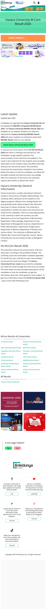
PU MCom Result (7, 342)
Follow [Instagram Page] (34, 519)
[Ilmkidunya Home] (6, 3)
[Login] (38, 3)
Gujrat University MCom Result (9, 370)
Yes (8, 448)
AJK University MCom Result (11, 348)
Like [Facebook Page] (12, 494)
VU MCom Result (7, 360)
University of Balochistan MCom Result (10, 365)
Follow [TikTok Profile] (11, 545)
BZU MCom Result (29, 348)
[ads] (11, 401)
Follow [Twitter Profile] (11, 521)
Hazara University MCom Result (32, 365)
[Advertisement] (23, 83)
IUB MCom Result (7, 357)
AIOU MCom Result (30, 357)
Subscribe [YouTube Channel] (34, 494)
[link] (34, 3)
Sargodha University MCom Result (11, 352)
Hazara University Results (10, 382)
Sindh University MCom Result (31, 370)
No (17, 448)
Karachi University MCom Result (32, 343)
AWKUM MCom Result (31, 360)
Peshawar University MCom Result (33, 352)
